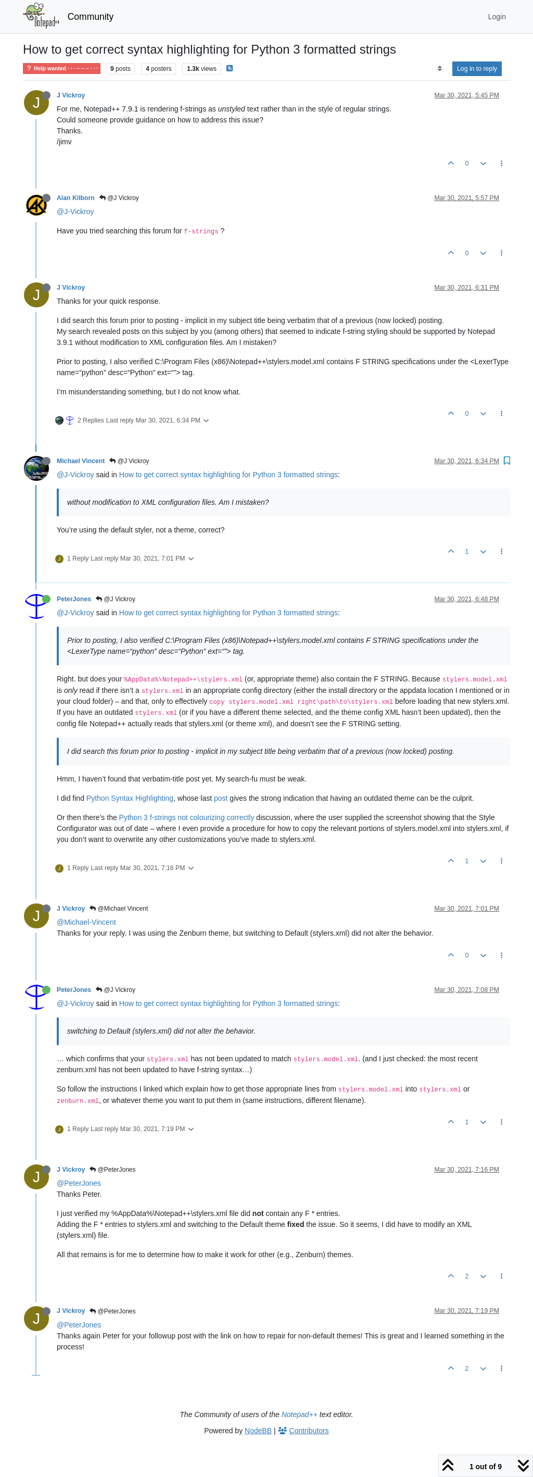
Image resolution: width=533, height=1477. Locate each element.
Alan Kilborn (76, 198)
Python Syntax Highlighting (129, 798)
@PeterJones (112, 1169)
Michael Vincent (81, 461)
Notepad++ (300, 1414)
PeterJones (74, 599)
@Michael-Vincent (86, 922)
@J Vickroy (119, 198)
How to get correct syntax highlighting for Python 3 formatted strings (228, 474)
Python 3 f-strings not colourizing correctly (187, 817)
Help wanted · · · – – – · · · (62, 68)
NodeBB (258, 1430)
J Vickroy (71, 95)
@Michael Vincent (119, 908)
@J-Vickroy (75, 211)
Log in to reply (477, 68)
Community (91, 16)
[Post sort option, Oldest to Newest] (439, 68)
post (220, 798)
